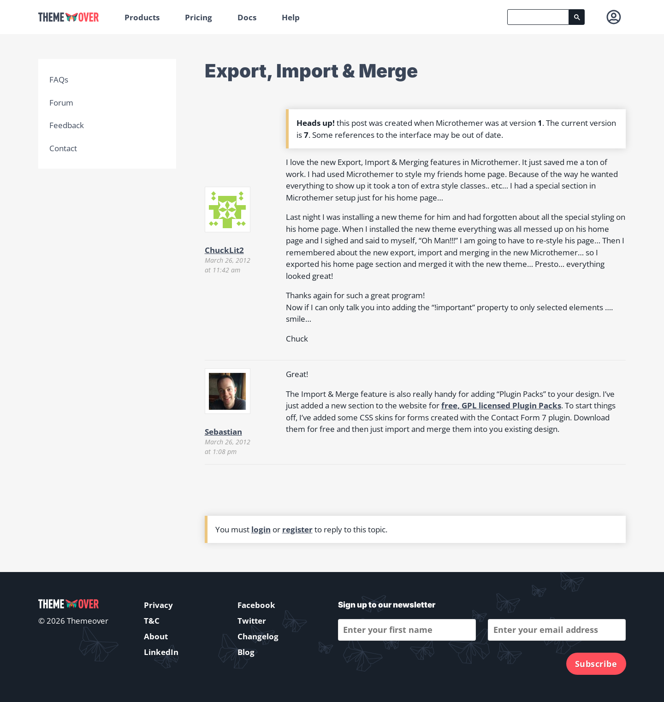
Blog (246, 652)
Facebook (256, 605)
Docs (246, 17)
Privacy (158, 605)
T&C (152, 620)
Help (291, 17)
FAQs (58, 79)
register (297, 529)
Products (142, 17)
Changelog (258, 636)
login (261, 529)
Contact (63, 148)
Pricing (198, 17)
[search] (538, 17)
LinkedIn (161, 652)
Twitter (251, 620)
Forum (61, 102)
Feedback (66, 125)
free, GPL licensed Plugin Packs (501, 405)
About (156, 636)
